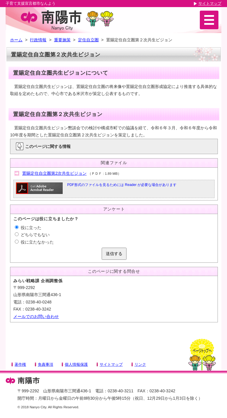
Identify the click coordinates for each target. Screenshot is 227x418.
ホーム (16, 39)
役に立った (28, 227)
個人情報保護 (76, 364)
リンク (140, 364)
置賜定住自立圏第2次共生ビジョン (54, 173)
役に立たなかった (34, 242)
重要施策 (62, 39)
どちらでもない (32, 234)
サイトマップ (209, 3)
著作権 (20, 364)
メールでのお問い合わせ (36, 316)
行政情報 (38, 39)
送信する (114, 253)
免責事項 (45, 364)
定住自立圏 (88, 39)
